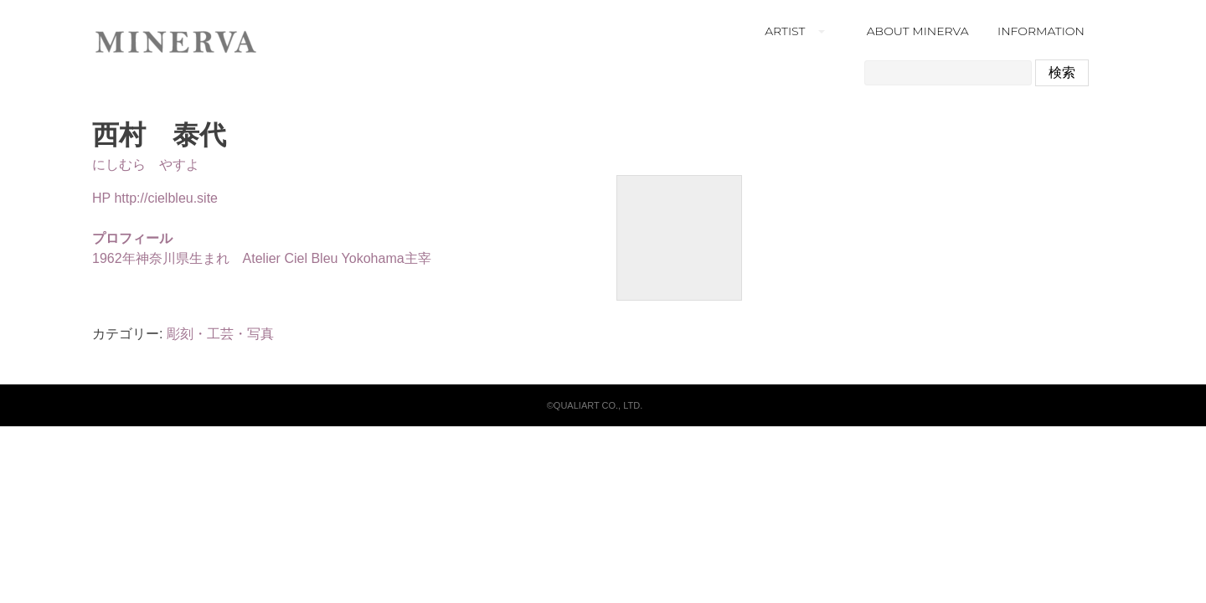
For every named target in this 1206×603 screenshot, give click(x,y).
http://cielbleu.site (166, 198)
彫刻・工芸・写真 (220, 334)
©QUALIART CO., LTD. (594, 405)
